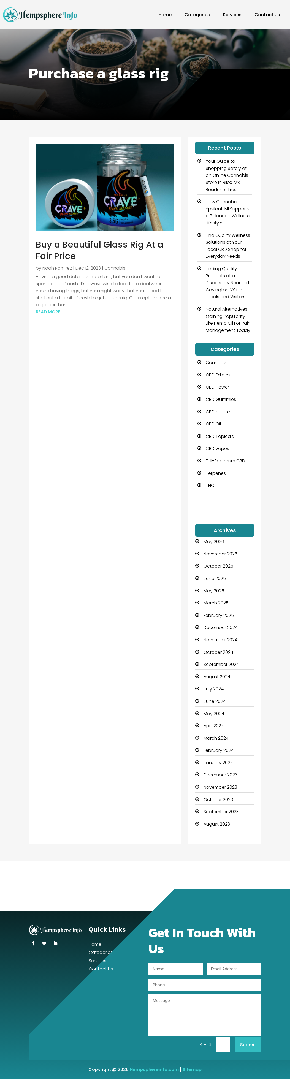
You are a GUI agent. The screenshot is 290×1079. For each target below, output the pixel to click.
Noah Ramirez (57, 268)
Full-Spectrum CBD (225, 461)
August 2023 (217, 824)
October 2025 (218, 566)
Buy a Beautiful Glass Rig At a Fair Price (99, 250)
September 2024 (221, 664)
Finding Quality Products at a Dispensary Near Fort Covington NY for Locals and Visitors (228, 282)
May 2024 (214, 714)
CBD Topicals (220, 436)
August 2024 (217, 677)
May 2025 (214, 591)
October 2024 (218, 652)
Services (232, 15)
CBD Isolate (218, 412)
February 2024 (219, 750)
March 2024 (216, 738)
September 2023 (221, 812)
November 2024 (220, 640)
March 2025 (216, 603)
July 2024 (214, 689)
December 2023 (220, 775)
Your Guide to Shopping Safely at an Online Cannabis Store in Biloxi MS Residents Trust (227, 175)
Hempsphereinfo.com (154, 1069)
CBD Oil (213, 424)
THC (210, 485)
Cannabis (114, 268)
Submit (248, 1045)
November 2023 (220, 787)
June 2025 (215, 578)
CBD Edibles (218, 375)
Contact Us (267, 15)
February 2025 (219, 615)
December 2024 (221, 627)
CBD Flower (217, 387)
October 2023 (218, 799)
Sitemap (192, 1069)
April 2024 (214, 726)
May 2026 (214, 541)
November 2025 (220, 554)
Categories (197, 15)
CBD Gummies (221, 399)
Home (165, 15)
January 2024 (218, 763)
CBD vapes (217, 448)
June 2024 (215, 701)
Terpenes (216, 473)
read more (48, 312)
